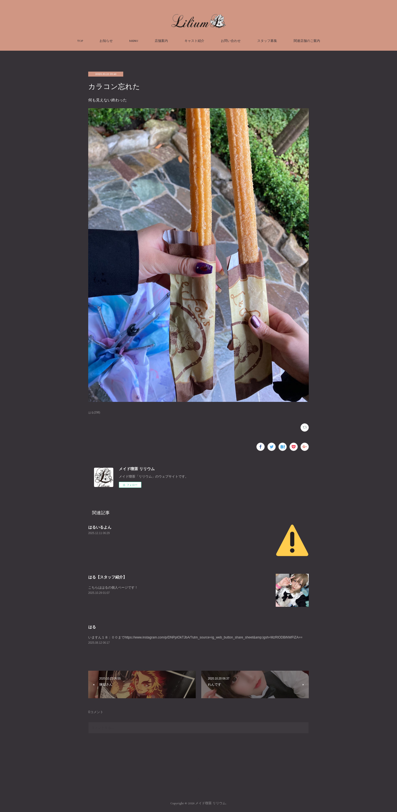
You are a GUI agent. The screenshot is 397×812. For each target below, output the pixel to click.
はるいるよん (99, 527)
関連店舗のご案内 (307, 41)
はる (92, 627)
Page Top (198, 781)
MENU (133, 41)
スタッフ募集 (267, 41)
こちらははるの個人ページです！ (113, 587)
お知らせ (106, 41)
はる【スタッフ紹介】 (107, 577)
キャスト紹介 (194, 41)
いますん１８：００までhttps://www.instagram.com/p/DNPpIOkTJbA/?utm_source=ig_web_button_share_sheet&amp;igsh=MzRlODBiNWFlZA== (195, 637)
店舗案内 (161, 41)
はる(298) (94, 412)
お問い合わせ (231, 41)
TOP (80, 41)
